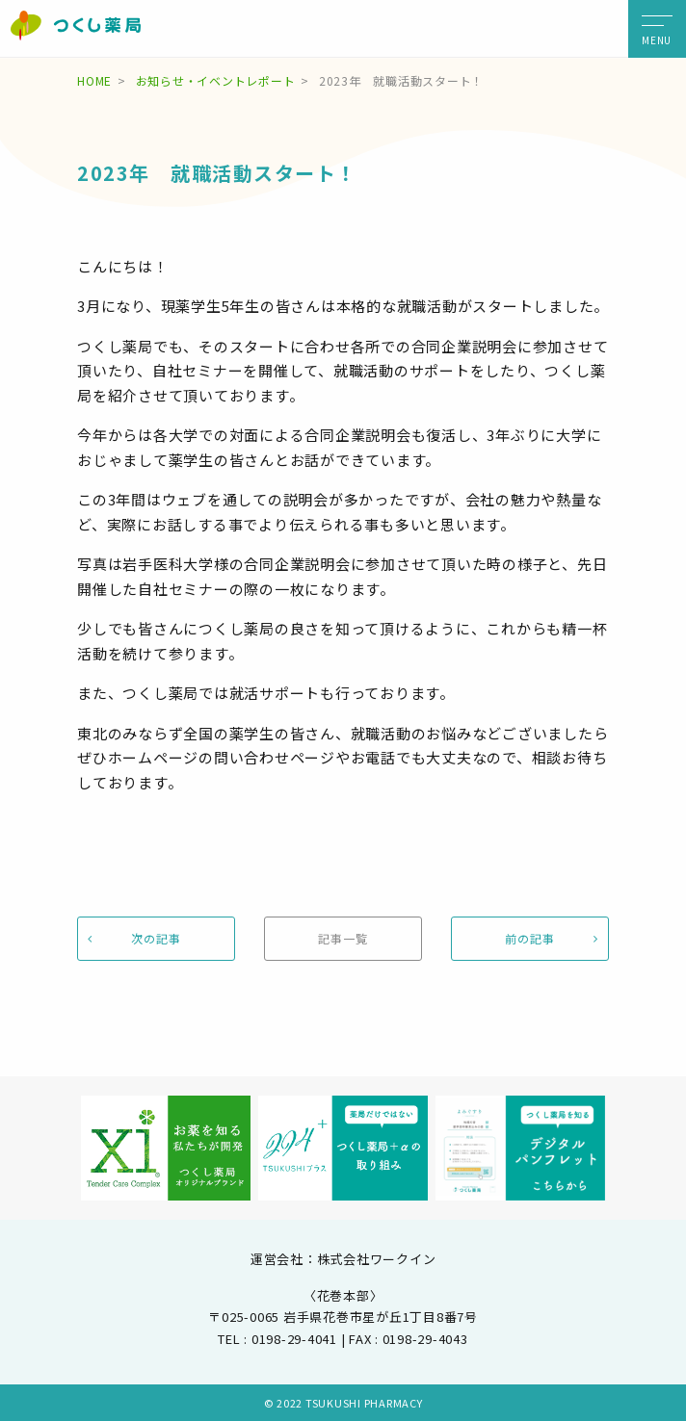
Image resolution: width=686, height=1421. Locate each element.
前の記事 (529, 938)
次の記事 (155, 938)
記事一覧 (342, 938)
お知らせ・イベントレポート (216, 80)
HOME (94, 80)
